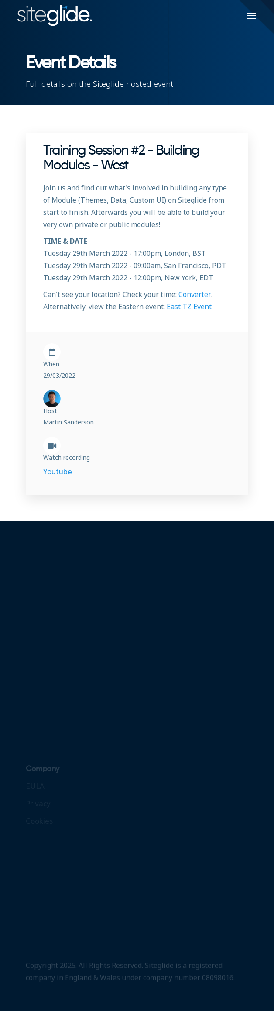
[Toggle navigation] (251, 16)
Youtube (57, 471)
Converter (194, 294)
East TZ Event (189, 306)
